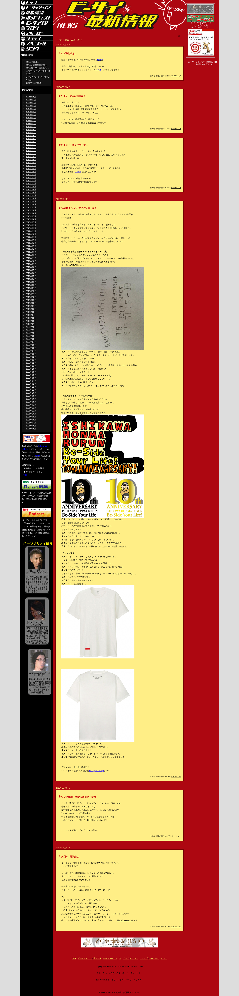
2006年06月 (31, 426)
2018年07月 (31, 123)
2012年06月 (31, 243)
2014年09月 (31, 201)
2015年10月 (31, 186)
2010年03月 (31, 318)
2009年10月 (31, 333)
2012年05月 (31, 246)
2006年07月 (31, 423)
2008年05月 (31, 378)
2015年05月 (31, 195)
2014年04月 (31, 204)
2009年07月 (31, 342)
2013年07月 (31, 216)
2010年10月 (31, 297)
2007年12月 (31, 387)
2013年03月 (31, 225)
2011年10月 (31, 261)
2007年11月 (31, 390)
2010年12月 (31, 291)
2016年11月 (31, 153)
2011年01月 (31, 288)
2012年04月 (31, 249)
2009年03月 (31, 354)
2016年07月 (31, 165)
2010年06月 (31, 309)
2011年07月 (31, 270)
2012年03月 (31, 252)
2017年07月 (31, 132)
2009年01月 (31, 360)
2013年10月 (31, 210)
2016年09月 (31, 159)
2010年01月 (31, 324)
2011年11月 (31, 258)
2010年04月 (31, 315)
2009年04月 (31, 351)
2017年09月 (31, 129)
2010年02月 (31, 321)
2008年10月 (31, 369)
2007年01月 (31, 405)
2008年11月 (31, 366)
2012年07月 (31, 240)
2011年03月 (31, 282)
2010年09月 (31, 300)
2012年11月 (31, 231)
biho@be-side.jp (96, 770)
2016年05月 (31, 168)
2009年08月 (31, 339)
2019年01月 (31, 118)
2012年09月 (31, 237)
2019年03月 (31, 115)
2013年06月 (31, 219)
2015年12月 (31, 180)
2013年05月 (31, 222)
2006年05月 (31, 429)
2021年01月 (31, 103)
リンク (164, 958)
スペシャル (154, 958)
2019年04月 (31, 112)
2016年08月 (31, 162)
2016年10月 (31, 156)
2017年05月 (31, 138)
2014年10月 (31, 198)
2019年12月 (31, 109)
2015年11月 (31, 183)
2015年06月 (31, 192)
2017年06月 (31, 135)
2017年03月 (31, 144)
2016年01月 (31, 177)
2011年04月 (31, 279)
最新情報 (97, 958)
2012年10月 (31, 234)
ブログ (126, 958)
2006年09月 (31, 417)
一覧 (178, 36)
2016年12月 (31, 150)
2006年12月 (31, 408)
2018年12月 (31, 120)
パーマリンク (176, 76)
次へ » (79, 40)
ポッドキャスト (110, 958)
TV (120, 958)
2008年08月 (31, 375)
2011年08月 (31, 267)
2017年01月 (31, 147)
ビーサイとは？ (85, 958)
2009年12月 (31, 327)
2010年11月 (31, 294)
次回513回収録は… (34, 83)
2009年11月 (31, 330)
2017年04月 (31, 141)
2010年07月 (31, 306)
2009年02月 (31, 357)
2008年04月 (31, 381)
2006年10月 (31, 414)
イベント (134, 958)
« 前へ (60, 40)
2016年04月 (31, 171)
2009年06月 (31, 345)
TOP (74, 958)
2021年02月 (31, 100)
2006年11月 (31, 411)
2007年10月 (31, 393)
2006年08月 (31, 420)
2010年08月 (31, 303)
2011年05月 (31, 276)
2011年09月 (31, 264)
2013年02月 (31, 228)
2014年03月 (31, 207)
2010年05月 (31, 312)
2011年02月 (31, 285)
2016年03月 (31, 174)
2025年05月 (31, 97)
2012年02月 (31, 255)
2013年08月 (31, 213)
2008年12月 (31, 363)
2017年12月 (31, 126)
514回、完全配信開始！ (36, 65)
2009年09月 (31, 336)
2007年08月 (31, 396)
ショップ (144, 958)
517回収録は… (32, 62)
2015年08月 (31, 189)
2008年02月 (31, 384)
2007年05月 (31, 402)
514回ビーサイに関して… (37, 68)
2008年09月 (31, 372)
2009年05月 (31, 348)
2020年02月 (31, 106)
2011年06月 (31, 273)
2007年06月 (31, 399)
